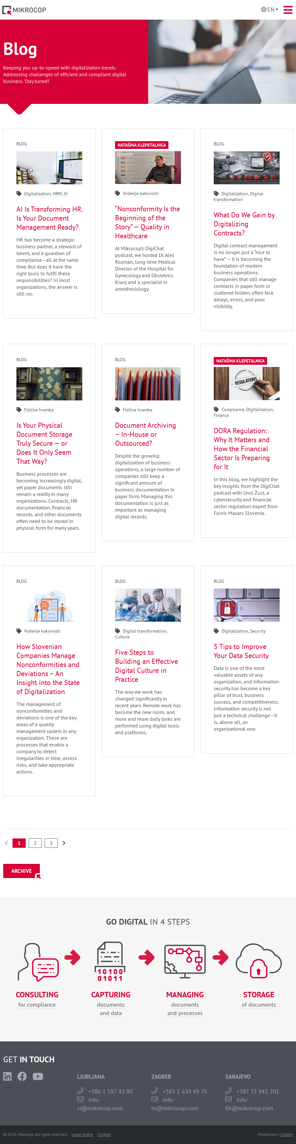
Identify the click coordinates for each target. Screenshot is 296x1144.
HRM (57, 194)
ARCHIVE (21, 870)
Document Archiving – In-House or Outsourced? (145, 434)
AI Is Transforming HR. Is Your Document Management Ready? (49, 218)
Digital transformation (238, 196)
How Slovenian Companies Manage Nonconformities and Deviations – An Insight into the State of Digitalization (48, 669)
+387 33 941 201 (258, 1091)
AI (65, 194)
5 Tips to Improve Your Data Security (241, 651)
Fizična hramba (39, 410)
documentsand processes (185, 1004)
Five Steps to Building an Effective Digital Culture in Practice (146, 666)
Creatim (286, 1134)
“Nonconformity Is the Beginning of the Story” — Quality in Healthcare (147, 222)
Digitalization (37, 194)
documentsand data (111, 1004)
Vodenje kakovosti (141, 193)
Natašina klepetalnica (142, 145)
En (270, 9)
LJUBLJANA (91, 1076)
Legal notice (82, 1134)
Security (258, 631)
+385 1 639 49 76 (185, 1091)
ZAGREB (161, 1076)
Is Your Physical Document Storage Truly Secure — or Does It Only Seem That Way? (44, 443)
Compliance (232, 409)
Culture (122, 637)
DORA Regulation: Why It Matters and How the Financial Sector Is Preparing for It (242, 448)
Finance (221, 415)
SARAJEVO (238, 1076)
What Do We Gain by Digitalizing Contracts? (244, 223)
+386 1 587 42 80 (110, 1091)
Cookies (104, 1134)
